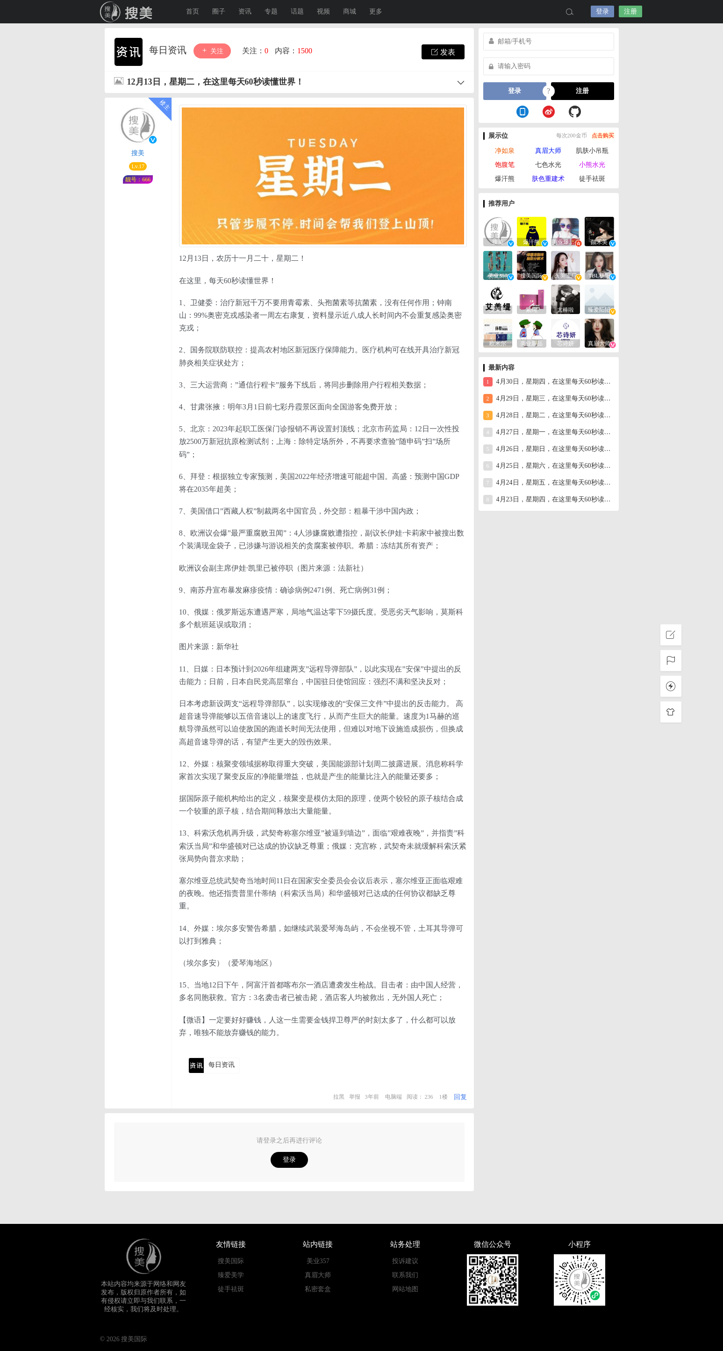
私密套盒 (318, 1289)
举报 (354, 1097)
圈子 (218, 11)
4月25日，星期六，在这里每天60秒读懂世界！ (548, 466)
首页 (192, 11)
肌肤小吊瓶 (592, 150)
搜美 (137, 153)
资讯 (244, 11)
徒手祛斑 (592, 178)
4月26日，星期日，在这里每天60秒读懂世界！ (548, 449)
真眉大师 (548, 150)
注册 (630, 11)
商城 (349, 11)
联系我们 (405, 1275)
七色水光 (548, 164)
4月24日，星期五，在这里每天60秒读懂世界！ (548, 482)
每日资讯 (169, 50)
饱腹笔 (505, 164)
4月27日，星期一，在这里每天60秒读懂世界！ (548, 432)
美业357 (318, 1261)
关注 (212, 51)
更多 (375, 11)
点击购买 (603, 135)
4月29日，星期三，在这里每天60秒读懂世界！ (548, 398)
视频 (323, 11)
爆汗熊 (505, 178)
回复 (460, 1097)
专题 (271, 11)
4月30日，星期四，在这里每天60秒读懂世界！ (548, 381)
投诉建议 (405, 1261)
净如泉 (505, 150)
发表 (443, 52)
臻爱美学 (231, 1275)
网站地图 (405, 1289)
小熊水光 (592, 164)
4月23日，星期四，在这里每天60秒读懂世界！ (548, 499)
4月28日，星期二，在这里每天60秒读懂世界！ (548, 415)
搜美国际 (128, 11)
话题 (297, 11)
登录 (602, 11)
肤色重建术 (548, 178)
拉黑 (338, 1097)
